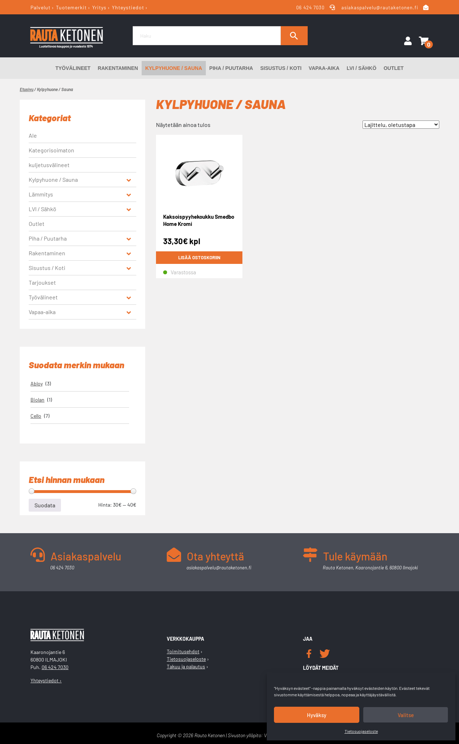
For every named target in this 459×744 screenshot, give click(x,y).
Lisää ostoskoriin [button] (199, 257)
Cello (35, 416)
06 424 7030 (311, 7)
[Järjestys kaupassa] (401, 124)
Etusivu (26, 89)
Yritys (99, 7)
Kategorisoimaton (51, 150)
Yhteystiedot (128, 7)
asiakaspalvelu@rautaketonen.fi (379, 7)
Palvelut (40, 7)
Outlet (394, 68)
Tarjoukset (42, 282)
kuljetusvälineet (49, 164)
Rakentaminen (118, 68)
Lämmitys (41, 194)
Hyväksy (316, 715)
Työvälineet (72, 68)
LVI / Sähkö (362, 68)
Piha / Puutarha (231, 68)
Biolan (37, 400)
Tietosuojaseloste (361, 731)
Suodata (44, 505)
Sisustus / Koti (281, 68)
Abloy (36, 383)
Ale (33, 135)
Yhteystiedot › (46, 680)
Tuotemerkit (71, 7)
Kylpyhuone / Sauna (173, 68)
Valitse (406, 715)
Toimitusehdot (183, 651)
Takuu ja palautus (186, 666)
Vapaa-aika (324, 68)
